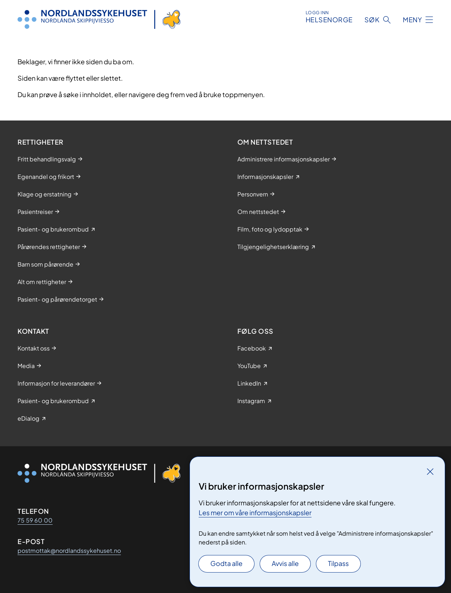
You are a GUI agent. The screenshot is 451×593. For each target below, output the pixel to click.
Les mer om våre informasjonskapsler (255, 512)
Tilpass (338, 563)
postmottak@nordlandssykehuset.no (69, 550)
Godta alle (226, 563)
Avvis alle (285, 563)
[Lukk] (430, 471)
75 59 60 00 (35, 520)
